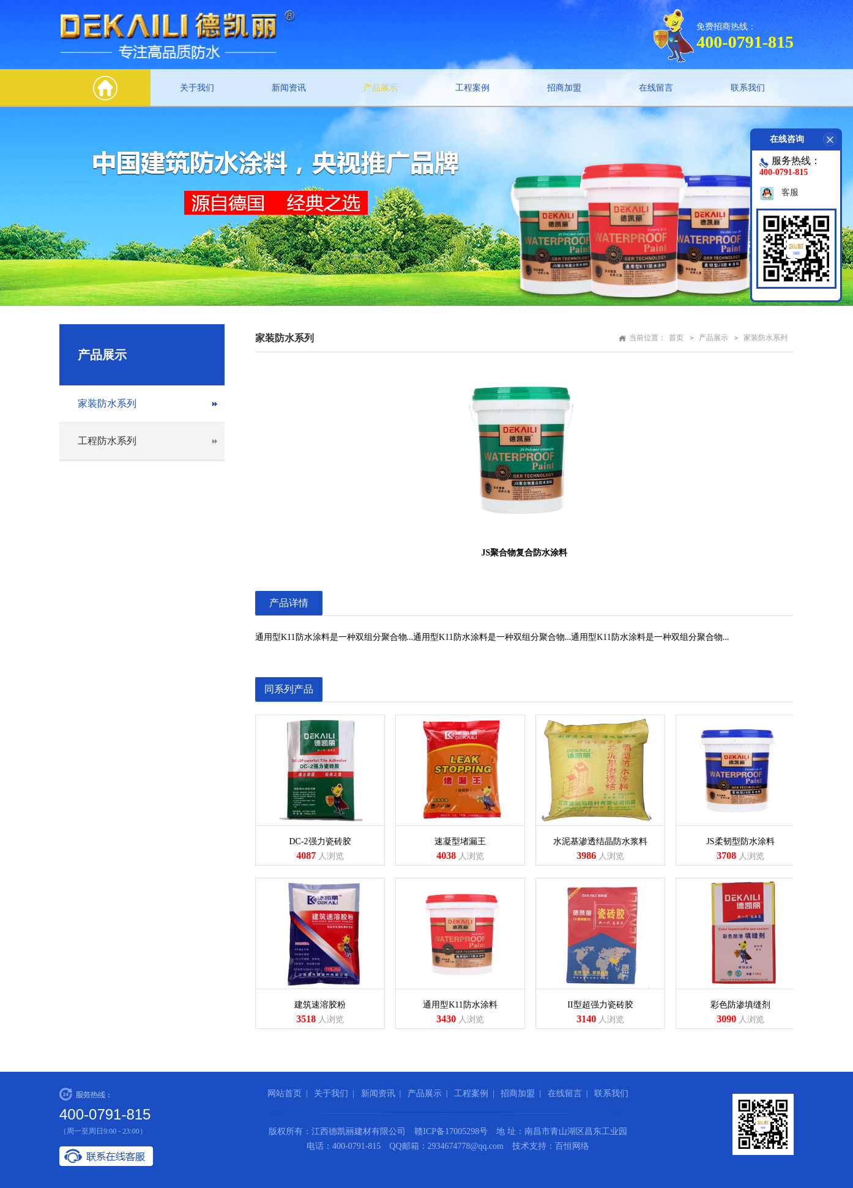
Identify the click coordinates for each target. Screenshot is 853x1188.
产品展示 (380, 87)
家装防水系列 (107, 403)
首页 (676, 337)
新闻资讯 (289, 87)
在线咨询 (806, 139)
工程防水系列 (107, 441)
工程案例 (472, 87)
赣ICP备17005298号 (451, 1131)
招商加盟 (564, 87)
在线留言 (656, 87)
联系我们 (748, 87)
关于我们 (197, 87)
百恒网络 (572, 1146)
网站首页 (284, 1093)
